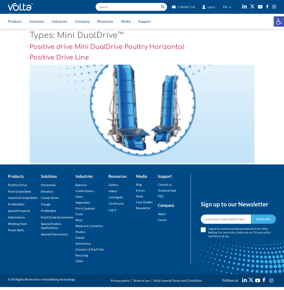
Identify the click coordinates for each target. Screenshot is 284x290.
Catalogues (116, 198)
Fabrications (16, 217)
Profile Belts (16, 204)
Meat (79, 221)
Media (130, 21)
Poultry (81, 233)
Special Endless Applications (51, 226)
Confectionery (85, 191)
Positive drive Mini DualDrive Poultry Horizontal (107, 46)
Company (84, 21)
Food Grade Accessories (57, 217)
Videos (113, 191)
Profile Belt (48, 211)
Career (162, 221)
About (162, 214)
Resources (108, 21)
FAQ (161, 197)
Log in (112, 211)
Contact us (165, 184)
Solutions (37, 21)
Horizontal (48, 185)
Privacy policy (262, 233)
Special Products (19, 211)
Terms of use (221, 237)
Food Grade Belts (19, 191)
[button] (279, 21)
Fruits (80, 215)
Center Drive (49, 198)
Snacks (80, 240)
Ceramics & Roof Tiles (90, 252)
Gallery (113, 185)
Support (149, 21)
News (140, 197)
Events (140, 191)
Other (80, 264)
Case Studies (144, 203)
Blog (139, 184)
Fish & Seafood (86, 209)
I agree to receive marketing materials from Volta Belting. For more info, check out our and (239, 233)
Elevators (47, 191)
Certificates (116, 204)
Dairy (79, 197)
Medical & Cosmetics (90, 227)
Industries (61, 21)
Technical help (167, 191)
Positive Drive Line (59, 57)
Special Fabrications (54, 234)
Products (15, 21)
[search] (128, 7)
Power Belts (16, 230)
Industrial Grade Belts (23, 198)
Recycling (82, 258)
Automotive (84, 246)
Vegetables (83, 203)
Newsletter (143, 209)
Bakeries (81, 185)
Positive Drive (17, 185)
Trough (45, 204)
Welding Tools (17, 224)
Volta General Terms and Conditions (177, 283)
